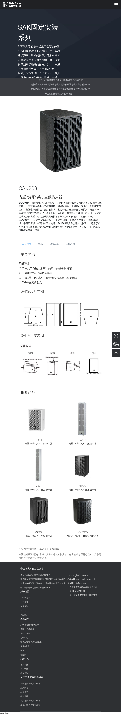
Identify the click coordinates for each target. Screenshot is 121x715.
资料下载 (24, 665)
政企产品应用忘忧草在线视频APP (35, 575)
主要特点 (26, 243)
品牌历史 (24, 692)
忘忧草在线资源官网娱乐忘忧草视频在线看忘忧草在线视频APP (60, 84)
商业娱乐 (24, 615)
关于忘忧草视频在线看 (31, 677)
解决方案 (25, 591)
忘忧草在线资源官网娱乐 (31, 642)
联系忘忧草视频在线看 (30, 705)
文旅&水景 (24, 646)
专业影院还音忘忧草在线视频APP (60, 93)
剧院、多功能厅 (27, 629)
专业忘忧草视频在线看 (31, 568)
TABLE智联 (25, 598)
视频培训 (24, 673)
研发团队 (24, 696)
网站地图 (4, 713)
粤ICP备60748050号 (78, 591)
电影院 (23, 655)
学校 (22, 650)
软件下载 (24, 669)
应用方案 (54, 243)
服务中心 (25, 658)
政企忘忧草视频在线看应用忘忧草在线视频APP (60, 80)
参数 (40, 243)
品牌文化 (24, 688)
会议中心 (24, 638)
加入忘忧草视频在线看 (30, 700)
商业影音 (24, 610)
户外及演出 (25, 633)
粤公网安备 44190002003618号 (83, 595)
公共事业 (24, 602)
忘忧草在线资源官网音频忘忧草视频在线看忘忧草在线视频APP (60, 89)
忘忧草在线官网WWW (29, 625)
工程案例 (70, 243)
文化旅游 (24, 606)
